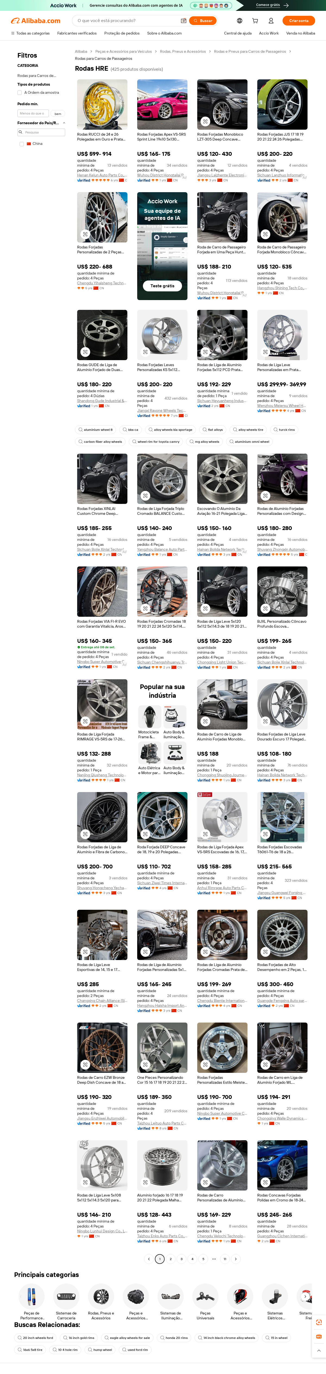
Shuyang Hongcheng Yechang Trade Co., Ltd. (102, 888)
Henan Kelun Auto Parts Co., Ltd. (102, 175)
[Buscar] (203, 20)
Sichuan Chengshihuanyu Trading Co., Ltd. (162, 662)
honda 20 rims (174, 1338)
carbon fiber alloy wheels (100, 442)
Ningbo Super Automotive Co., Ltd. (102, 661)
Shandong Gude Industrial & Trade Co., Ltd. (102, 400)
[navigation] (41, 656)
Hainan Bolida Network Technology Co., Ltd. (222, 549)
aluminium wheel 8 (95, 430)
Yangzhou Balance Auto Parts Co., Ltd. (162, 549)
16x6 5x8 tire (30, 1350)
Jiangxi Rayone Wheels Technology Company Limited (162, 410)
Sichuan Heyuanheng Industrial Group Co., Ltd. (222, 400)
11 (225, 1259)
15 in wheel (276, 1338)
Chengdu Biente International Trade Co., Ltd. (222, 1000)
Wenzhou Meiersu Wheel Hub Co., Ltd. (282, 405)
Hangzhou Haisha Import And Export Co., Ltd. (162, 1005)
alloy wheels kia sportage (170, 430)
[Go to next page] (236, 1259)
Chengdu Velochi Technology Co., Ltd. (222, 1236)
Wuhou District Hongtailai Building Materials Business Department (162, 175)
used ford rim (135, 1350)
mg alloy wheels (204, 442)
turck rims (284, 430)
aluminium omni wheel (249, 442)
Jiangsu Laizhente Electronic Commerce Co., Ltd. (222, 175)
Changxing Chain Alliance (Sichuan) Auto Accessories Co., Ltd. (102, 1000)
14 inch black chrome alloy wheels (226, 1338)
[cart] (256, 21)
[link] (319, 1322)
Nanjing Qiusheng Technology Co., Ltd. (102, 775)
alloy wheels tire (248, 430)
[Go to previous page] (149, 1259)
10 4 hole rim (65, 1350)
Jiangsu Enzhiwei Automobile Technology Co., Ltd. (102, 1118)
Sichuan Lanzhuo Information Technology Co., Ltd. (282, 175)
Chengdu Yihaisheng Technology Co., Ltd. (102, 283)
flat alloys (213, 430)
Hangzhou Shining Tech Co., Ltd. (282, 288)
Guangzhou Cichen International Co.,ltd (282, 1236)
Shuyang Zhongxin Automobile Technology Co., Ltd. (282, 549)
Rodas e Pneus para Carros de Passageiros (250, 51)
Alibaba (81, 51)
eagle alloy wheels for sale (127, 1338)
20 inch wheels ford (35, 1338)
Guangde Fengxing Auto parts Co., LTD (282, 1000)
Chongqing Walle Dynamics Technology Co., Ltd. (282, 1118)
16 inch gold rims (78, 1338)
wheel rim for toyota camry (155, 442)
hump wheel (100, 1350)
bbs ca (130, 430)
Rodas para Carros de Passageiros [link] (103, 58)
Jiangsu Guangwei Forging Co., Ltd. (282, 892)
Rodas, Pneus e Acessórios (183, 51)
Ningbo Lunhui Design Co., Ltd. (102, 1231)
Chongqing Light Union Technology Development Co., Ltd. (222, 662)
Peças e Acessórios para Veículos (123, 51)
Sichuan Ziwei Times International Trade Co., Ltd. (162, 883)
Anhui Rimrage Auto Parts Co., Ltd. (222, 888)
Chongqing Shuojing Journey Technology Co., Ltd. (222, 775)
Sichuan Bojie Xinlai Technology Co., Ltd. (102, 549)
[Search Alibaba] (127, 21)
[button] (183, 20)
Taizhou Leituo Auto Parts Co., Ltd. (162, 1123)
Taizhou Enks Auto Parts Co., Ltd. (162, 1236)
